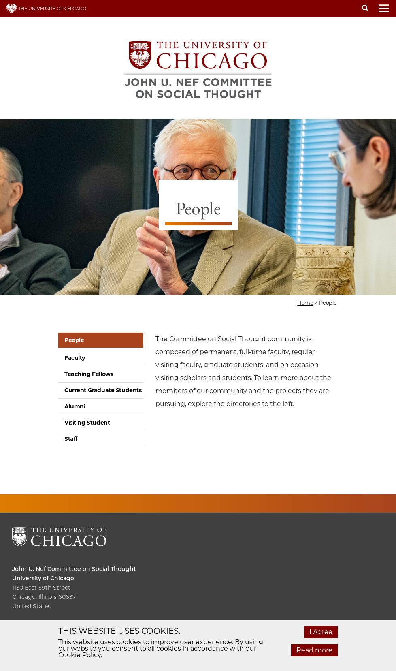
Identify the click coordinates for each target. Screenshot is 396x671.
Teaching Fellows (88, 374)
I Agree (320, 632)
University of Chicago (43, 578)
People (74, 340)
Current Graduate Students (103, 390)
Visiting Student (87, 422)
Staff (70, 438)
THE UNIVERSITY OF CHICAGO (46, 8)
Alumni (74, 406)
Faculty (74, 357)
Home (305, 302)
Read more (314, 650)
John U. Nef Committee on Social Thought (74, 569)
